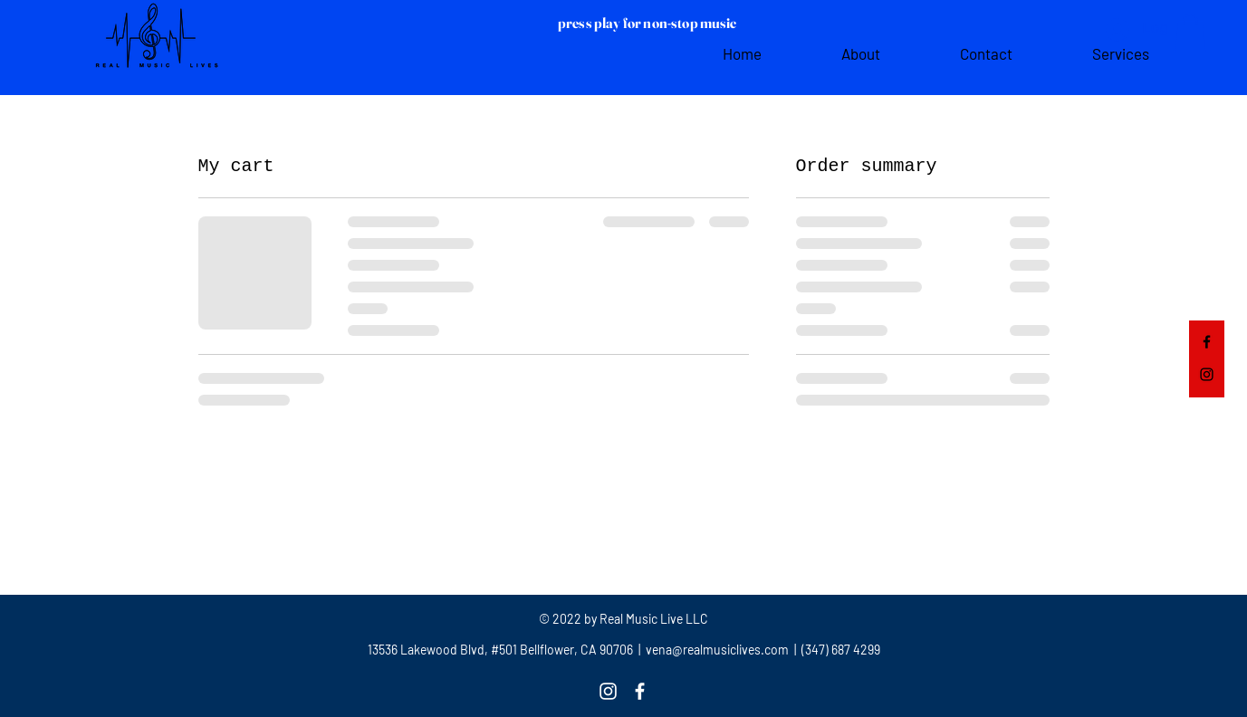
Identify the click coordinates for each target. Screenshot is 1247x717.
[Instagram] (1206, 374)
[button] (1190, 33)
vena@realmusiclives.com (716, 649)
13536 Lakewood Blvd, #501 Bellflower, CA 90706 (500, 649)
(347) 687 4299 (839, 649)
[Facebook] (1206, 341)
